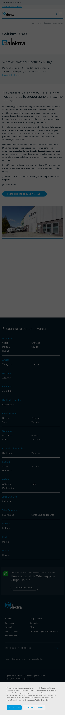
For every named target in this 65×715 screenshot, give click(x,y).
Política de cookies (41, 700)
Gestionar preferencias (34, 707)
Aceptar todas (14, 707)
